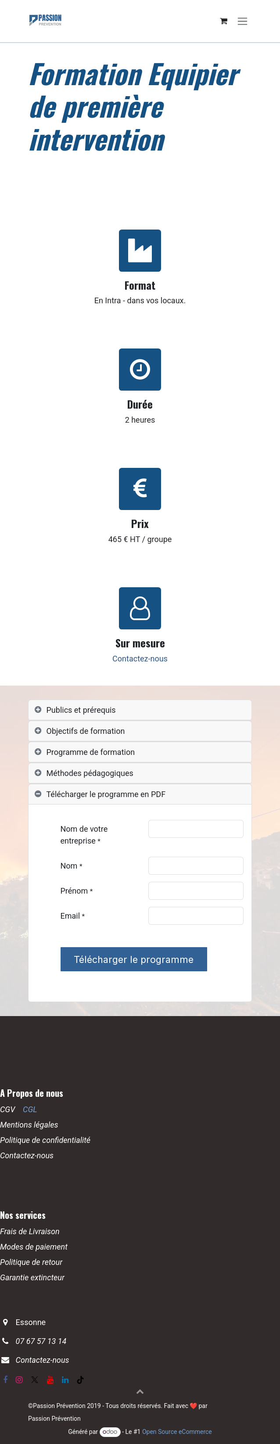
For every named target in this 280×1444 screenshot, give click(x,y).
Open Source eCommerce (177, 1431)
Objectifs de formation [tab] (86, 731)
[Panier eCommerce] (223, 21)
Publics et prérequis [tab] (81, 710)
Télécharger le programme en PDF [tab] (106, 794)
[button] (140, 1391)
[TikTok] (80, 1380)
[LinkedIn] (65, 1380)
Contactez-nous (140, 658)
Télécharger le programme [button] (134, 959)
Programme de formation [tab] (91, 752)
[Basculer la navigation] (242, 21)
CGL (30, 1109)
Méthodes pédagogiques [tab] (90, 773)
